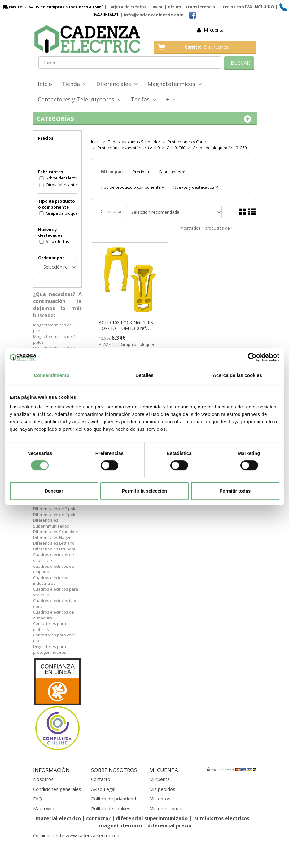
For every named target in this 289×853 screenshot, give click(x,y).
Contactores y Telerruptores (79, 99)
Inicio (45, 84)
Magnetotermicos (174, 84)
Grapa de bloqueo (63, 213)
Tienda (74, 84)
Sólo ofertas (57, 241)
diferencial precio (169, 825)
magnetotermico (121, 825)
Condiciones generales (57, 789)
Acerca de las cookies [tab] (237, 375)
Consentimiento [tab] (51, 375)
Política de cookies (110, 808)
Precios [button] (141, 171)
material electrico (58, 818)
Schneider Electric (62, 178)
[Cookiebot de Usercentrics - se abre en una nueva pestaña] (252, 357)
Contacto (100, 779)
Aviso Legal (103, 789)
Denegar (54, 490)
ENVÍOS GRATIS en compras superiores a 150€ (51, 7)
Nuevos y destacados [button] (195, 187)
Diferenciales (117, 84)
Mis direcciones (165, 808)
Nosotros (43, 779)
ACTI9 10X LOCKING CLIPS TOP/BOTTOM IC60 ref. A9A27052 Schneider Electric (127, 325)
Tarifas (143, 99)
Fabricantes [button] (172, 171)
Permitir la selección (144, 490)
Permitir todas (235, 490)
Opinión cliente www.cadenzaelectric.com (77, 835)
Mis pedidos (162, 789)
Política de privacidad (113, 798)
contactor (98, 818)
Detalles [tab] (144, 375)
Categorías (145, 119)
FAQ (37, 798)
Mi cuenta (214, 30)
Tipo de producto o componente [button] (132, 187)
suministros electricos (221, 818)
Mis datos (159, 798)
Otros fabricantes (62, 184)
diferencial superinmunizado (152, 818)
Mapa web (44, 808)
